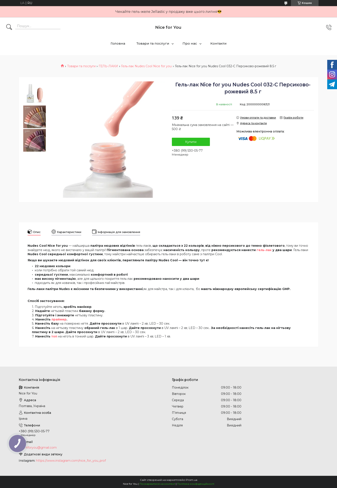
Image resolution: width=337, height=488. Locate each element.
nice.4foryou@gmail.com (38, 447)
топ (54, 336)
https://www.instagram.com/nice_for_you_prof (71, 461)
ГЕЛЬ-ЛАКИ (108, 66)
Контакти (218, 43)
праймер (58, 319)
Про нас (190, 43)
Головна (118, 43)
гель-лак (264, 250)
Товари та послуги (152, 43)
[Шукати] (9, 27)
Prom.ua (191, 479)
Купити (190, 142)
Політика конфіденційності (195, 483)
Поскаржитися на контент (157, 483)
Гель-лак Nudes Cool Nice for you (146, 66)
